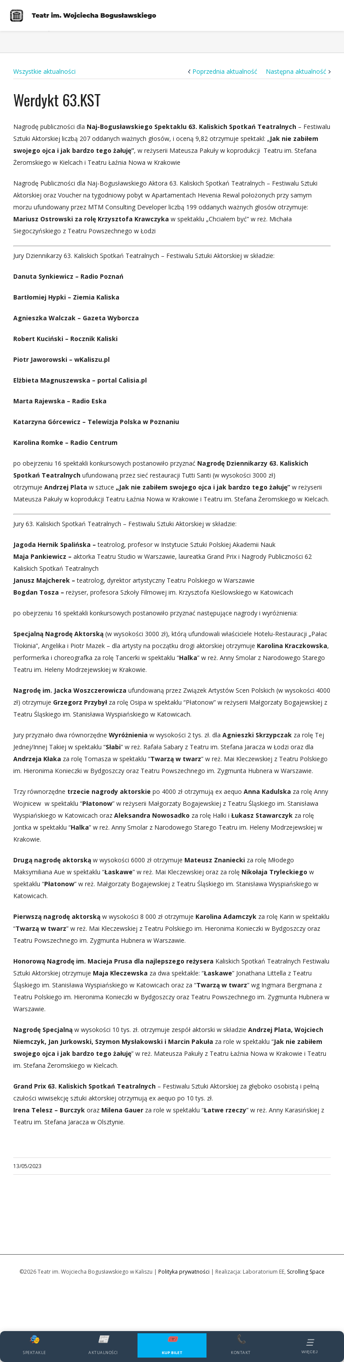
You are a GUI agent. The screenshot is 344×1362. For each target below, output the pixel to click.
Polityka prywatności (184, 1271)
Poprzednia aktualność (224, 71)
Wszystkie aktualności (44, 71)
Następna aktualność (296, 71)
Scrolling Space (306, 1271)
